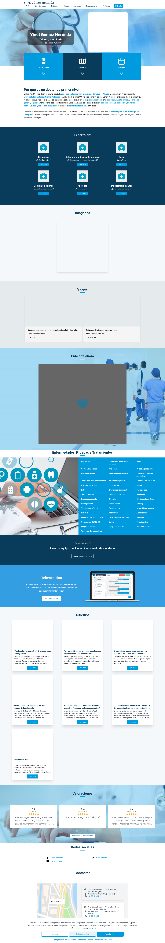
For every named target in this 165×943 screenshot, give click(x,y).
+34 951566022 (93, 896)
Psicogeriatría (87, 504)
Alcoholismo (141, 513)
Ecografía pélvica (88, 526)
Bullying (139, 504)
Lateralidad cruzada (117, 494)
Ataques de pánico (88, 485)
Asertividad (113, 513)
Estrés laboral (114, 508)
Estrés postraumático (145, 499)
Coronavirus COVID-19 (90, 522)
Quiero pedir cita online (82, 556)
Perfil (27, 6)
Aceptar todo (110, 934)
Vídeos (66, 6)
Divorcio (112, 499)
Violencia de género (89, 508)
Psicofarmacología (144, 526)
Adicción (140, 517)
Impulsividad (141, 490)
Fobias (139, 485)
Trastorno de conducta (145, 481)
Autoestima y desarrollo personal (118, 462)
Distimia (84, 513)
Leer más (43, 164)
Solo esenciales (82, 934)
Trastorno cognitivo (117, 481)
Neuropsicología (88, 473)
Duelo (138, 461)
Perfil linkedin (101, 858)
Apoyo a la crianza (116, 526)
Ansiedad (113, 469)
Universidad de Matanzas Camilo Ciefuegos (42, 97)
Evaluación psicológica (118, 473)
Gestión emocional (89, 469)
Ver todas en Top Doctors (82, 836)
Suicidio (112, 522)
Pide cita (118, 6)
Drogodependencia (89, 499)
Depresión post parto (145, 508)
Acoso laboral (114, 504)
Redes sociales (91, 6)
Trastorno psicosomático (119, 490)
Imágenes (54, 6)
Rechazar (54, 934)
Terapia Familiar (88, 494)
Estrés (83, 490)
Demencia (140, 494)
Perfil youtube (56, 861)
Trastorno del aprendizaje (91, 531)
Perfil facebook (57, 858)
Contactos (106, 6)
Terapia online (142, 522)
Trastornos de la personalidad (93, 481)
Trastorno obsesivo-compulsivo (144, 474)
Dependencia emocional (119, 517)
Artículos (77, 6)
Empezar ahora (51, 598)
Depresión (85, 461)
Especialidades (40, 6)
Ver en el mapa (57, 901)
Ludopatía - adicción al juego (93, 517)
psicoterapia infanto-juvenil (116, 100)
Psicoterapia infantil (144, 469)
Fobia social (114, 485)
